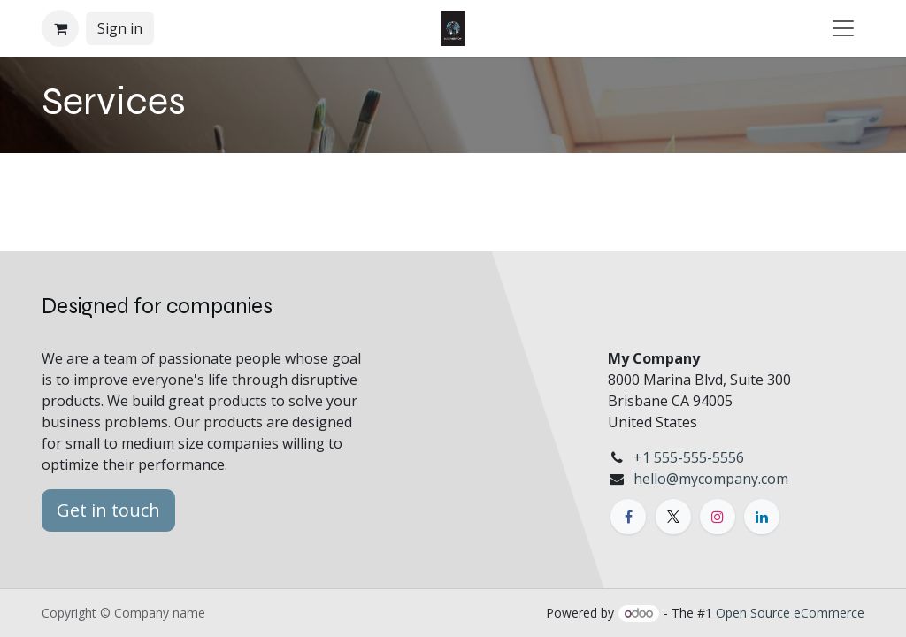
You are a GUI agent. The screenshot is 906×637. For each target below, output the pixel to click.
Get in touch (108, 510)
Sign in (119, 28)
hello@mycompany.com (710, 478)
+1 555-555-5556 (688, 457)
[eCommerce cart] (60, 28)
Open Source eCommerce (790, 612)
